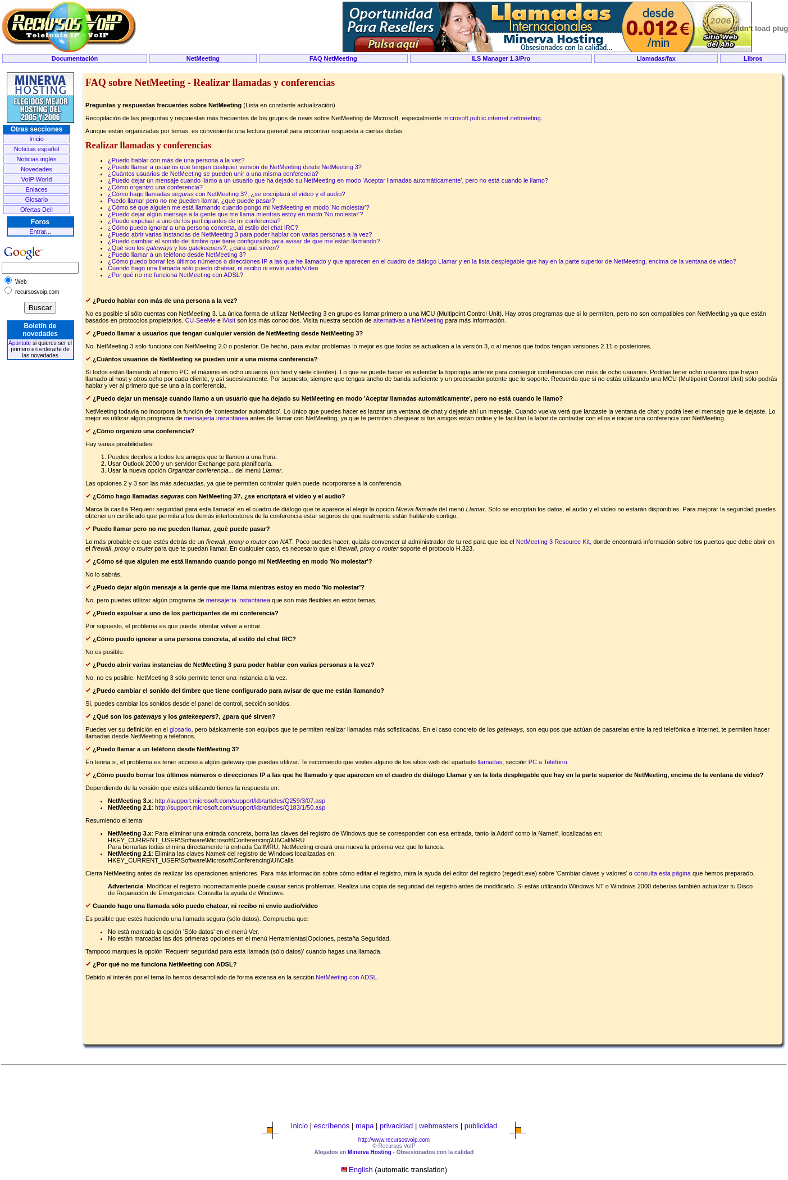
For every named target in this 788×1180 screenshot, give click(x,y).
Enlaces (36, 189)
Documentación (75, 58)
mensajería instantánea (216, 418)
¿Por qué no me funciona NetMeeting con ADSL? (175, 274)
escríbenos (332, 1126)
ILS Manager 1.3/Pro (500, 58)
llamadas (489, 762)
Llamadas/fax (656, 58)
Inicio (36, 138)
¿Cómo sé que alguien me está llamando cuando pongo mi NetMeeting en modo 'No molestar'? (239, 207)
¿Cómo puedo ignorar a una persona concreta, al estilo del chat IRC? (203, 227)
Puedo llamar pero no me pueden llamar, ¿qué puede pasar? (191, 200)
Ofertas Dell (36, 209)
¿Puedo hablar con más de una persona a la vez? (176, 160)
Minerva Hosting (369, 1152)
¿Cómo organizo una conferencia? (155, 187)
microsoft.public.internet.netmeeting (492, 118)
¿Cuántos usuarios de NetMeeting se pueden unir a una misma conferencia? (213, 173)
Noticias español (37, 149)
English (361, 1169)
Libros (753, 58)
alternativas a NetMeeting (408, 320)
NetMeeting (203, 58)
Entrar (37, 231)
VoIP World (36, 179)
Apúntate (19, 343)
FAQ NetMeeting (333, 58)
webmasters (438, 1126)
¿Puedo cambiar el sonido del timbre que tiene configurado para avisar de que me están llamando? (244, 241)
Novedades (36, 169)
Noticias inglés (37, 159)
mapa (365, 1126)
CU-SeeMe (200, 320)
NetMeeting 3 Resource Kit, (555, 541)
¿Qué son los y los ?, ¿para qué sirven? (193, 247)
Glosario (36, 199)
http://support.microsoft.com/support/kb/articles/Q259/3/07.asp (240, 800)
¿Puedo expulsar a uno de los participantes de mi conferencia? (194, 220)
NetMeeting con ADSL (346, 977)
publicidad (481, 1126)
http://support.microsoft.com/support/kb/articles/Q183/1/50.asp (240, 807)
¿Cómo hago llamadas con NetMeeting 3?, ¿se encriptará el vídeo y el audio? (226, 193)
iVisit (228, 320)
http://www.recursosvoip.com (394, 1140)
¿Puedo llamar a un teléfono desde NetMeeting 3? (177, 254)
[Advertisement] (394, 68)
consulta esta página (662, 873)
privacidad (396, 1126)
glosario (181, 729)
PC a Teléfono (548, 762)
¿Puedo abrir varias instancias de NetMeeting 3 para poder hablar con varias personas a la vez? (240, 234)
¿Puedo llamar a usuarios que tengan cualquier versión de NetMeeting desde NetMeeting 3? (235, 167)
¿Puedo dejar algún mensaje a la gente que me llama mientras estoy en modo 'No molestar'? (235, 214)
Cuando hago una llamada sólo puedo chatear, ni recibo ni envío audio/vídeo (213, 268)
